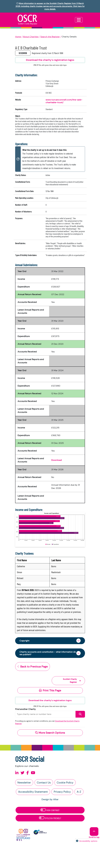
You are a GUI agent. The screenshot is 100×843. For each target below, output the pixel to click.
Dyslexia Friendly (50, 818)
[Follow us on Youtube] (33, 772)
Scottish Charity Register (72, 680)
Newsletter (24, 782)
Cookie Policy (65, 782)
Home (18, 36)
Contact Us (44, 782)
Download (56, 460)
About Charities (31, 36)
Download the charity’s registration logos (50, 700)
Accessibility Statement (33, 791)
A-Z (79, 791)
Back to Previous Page (32, 666)
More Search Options (50, 732)
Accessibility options (88, 841)
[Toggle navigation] (79, 20)
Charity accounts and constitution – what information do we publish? (47, 653)
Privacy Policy (62, 791)
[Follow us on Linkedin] (17, 772)
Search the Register (50, 36)
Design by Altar (50, 799)
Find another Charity (25, 709)
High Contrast (50, 810)
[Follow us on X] (22, 772)
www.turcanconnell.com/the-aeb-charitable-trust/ (64, 101)
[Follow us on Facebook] (27, 772)
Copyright (24, 640)
